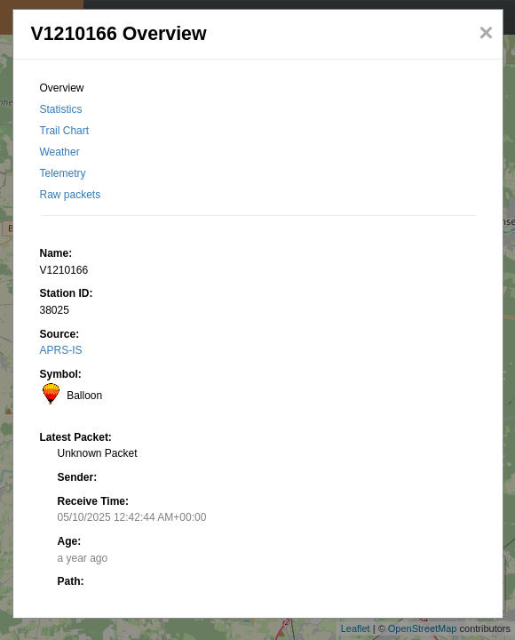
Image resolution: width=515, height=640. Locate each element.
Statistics (61, 109)
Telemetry (63, 173)
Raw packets (70, 194)
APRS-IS (61, 350)
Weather (60, 152)
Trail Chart (65, 130)
